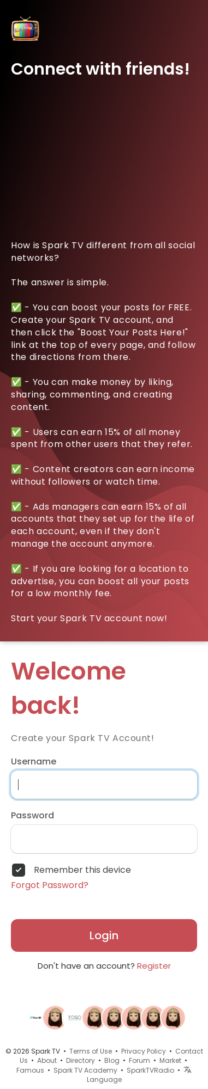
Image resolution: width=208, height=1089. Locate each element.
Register (154, 965)
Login (104, 935)
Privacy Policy (143, 1051)
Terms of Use (90, 1051)
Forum (139, 1060)
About (47, 1060)
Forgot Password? (49, 885)
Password (32, 816)
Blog (112, 1060)
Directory (80, 1060)
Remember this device (82, 870)
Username (33, 762)
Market (170, 1060)
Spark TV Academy (85, 1070)
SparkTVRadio (150, 1070)
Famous (30, 1070)
